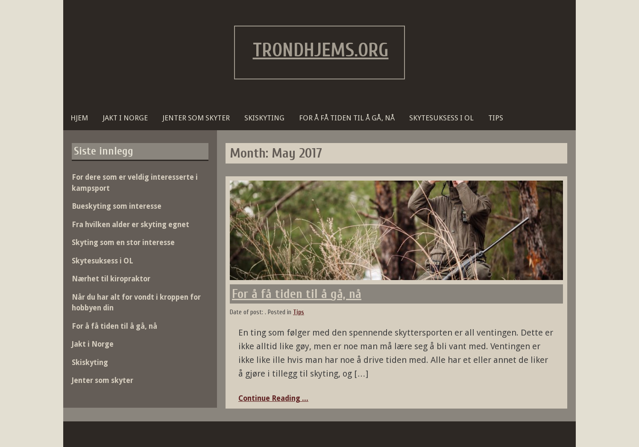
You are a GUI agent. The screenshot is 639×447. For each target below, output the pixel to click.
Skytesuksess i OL (441, 118)
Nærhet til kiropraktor (111, 279)
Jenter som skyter (196, 118)
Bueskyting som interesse (116, 206)
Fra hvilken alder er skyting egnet (130, 224)
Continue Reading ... (273, 398)
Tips (495, 118)
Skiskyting (264, 118)
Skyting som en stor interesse (123, 242)
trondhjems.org (321, 50)
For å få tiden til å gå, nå (347, 118)
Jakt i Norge (125, 118)
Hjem (79, 118)
